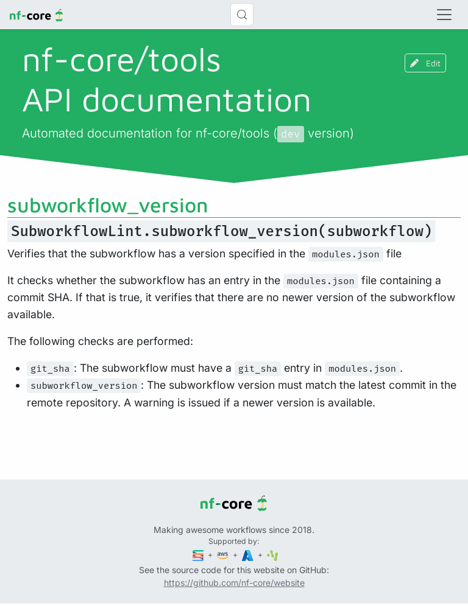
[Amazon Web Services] (223, 554)
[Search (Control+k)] (242, 14)
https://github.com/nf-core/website (234, 582)
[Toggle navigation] (444, 14)
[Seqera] (199, 554)
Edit (425, 63)
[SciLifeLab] (272, 554)
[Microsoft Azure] (248, 554)
